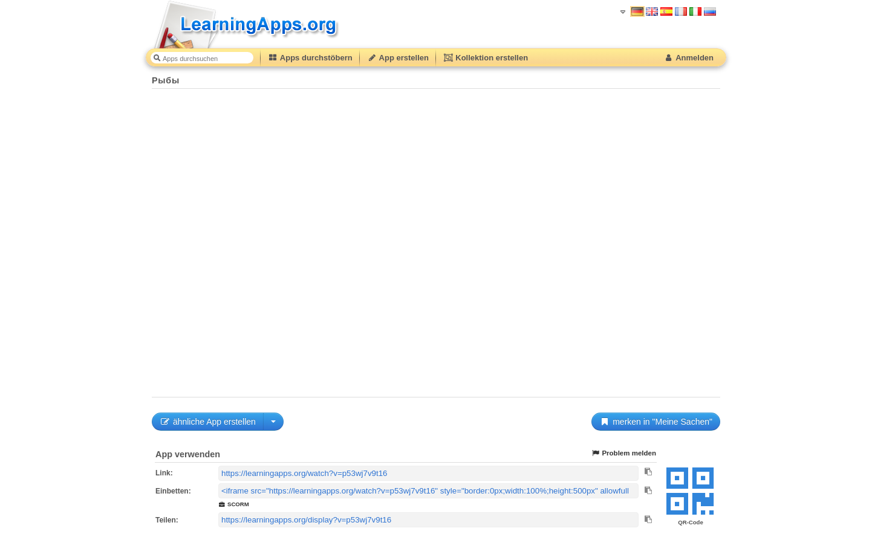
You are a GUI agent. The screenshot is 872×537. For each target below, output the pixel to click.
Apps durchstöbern (310, 57)
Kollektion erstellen (485, 57)
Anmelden (688, 57)
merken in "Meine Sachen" (655, 421)
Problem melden (623, 453)
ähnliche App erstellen (208, 421)
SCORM (233, 504)
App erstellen (398, 57)
